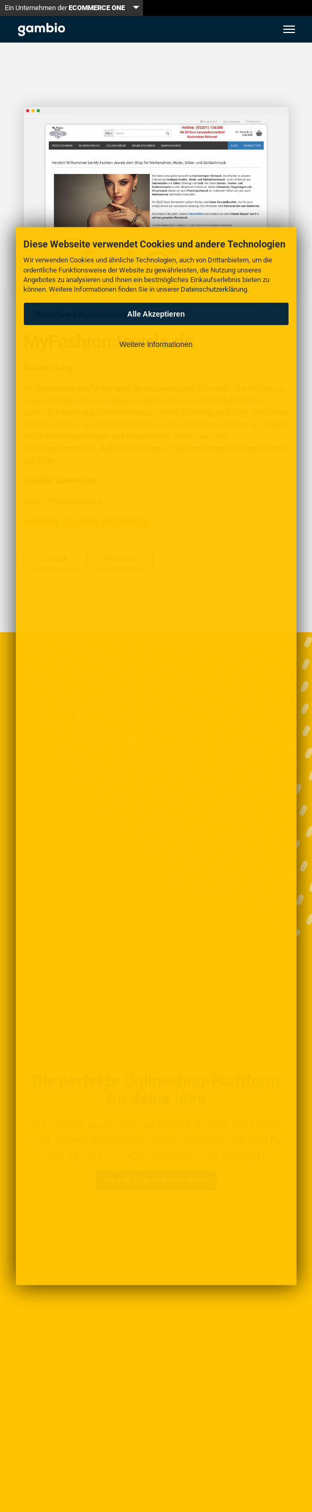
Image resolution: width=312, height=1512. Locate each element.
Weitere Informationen (156, 344)
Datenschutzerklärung (214, 289)
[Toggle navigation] (289, 29)
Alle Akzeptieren (155, 313)
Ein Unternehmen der (65, 8)
